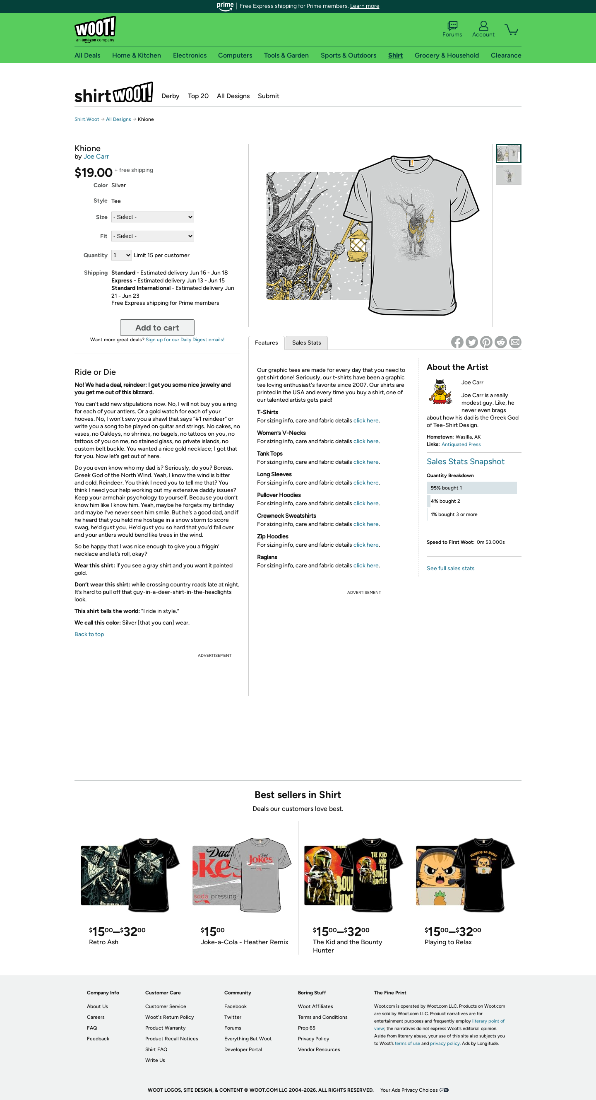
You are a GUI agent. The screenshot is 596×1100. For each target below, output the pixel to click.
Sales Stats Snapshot (466, 461)
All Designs (233, 96)
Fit (104, 236)
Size (102, 217)
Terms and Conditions (323, 1017)
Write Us (155, 1060)
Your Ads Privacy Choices (409, 1090)
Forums (452, 29)
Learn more (365, 6)
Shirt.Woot (113, 92)
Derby (170, 96)
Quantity (96, 255)
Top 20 (198, 96)
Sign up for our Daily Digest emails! (185, 340)
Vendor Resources (319, 1049)
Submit (268, 96)
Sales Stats (306, 342)
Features (266, 342)
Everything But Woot (248, 1039)
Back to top (89, 634)
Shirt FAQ (156, 1049)
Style (101, 200)
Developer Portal (243, 1049)
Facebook (235, 1006)
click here (366, 420)
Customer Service (165, 1006)
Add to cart (157, 328)
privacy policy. (445, 1043)
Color (101, 185)
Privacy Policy (313, 1039)
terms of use (407, 1043)
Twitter (232, 1017)
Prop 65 (306, 1028)
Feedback (98, 1039)
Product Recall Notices (171, 1039)
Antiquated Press (461, 444)
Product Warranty (165, 1028)
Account (483, 29)
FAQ (92, 1028)
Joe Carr (96, 156)
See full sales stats (451, 568)
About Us (97, 1006)
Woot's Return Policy (169, 1017)
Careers (96, 1017)
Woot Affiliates (315, 1006)
